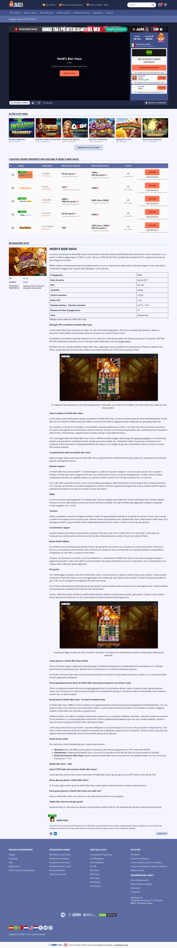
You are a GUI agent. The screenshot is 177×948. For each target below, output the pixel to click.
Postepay (13, 858)
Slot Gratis (50, 5)
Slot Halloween (97, 862)
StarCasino (40, 286)
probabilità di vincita (121, 945)
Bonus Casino (30, 13)
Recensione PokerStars (59, 862)
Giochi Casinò (63, 13)
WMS (70, 63)
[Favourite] (39, 103)
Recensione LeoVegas (59, 858)
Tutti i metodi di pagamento (22, 870)
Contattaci (135, 892)
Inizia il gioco (69, 73)
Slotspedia (98, 13)
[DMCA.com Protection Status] (107, 915)
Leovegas (26, 286)
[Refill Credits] (19, 103)
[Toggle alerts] (160, 5)
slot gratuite (92, 688)
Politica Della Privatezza (141, 884)
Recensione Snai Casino (60, 866)
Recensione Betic (57, 870)
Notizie (110, 13)
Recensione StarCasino (59, 854)
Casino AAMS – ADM (99, 5)
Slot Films (94, 870)
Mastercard (14, 866)
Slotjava (12, 19)
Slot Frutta (95, 878)
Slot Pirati (94, 874)
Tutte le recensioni (57, 874)
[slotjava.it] (16, 4)
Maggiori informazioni (149, 68)
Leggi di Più (162, 833)
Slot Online (15, 13)
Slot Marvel (95, 882)
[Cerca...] (141, 4)
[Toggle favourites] (165, 5)
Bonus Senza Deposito (72, 5)
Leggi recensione (152, 177)
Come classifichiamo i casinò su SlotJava (149, 866)
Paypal (12, 854)
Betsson (33, 286)
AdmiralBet (27, 288)
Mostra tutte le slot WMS (88, 148)
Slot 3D (93, 866)
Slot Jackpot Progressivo (101, 854)
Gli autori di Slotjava (140, 858)
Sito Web (162, 78)
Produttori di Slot (81, 13)
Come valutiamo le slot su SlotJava (146, 862)
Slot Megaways (97, 858)
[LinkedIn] (55, 833)
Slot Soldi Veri (46, 13)
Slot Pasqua (95, 886)
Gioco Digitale (36, 288)
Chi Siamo (135, 854)
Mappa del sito (137, 870)
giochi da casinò (142, 438)
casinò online (124, 341)
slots (19, 19)
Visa (11, 862)
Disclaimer (135, 888)
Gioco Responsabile (140, 880)
